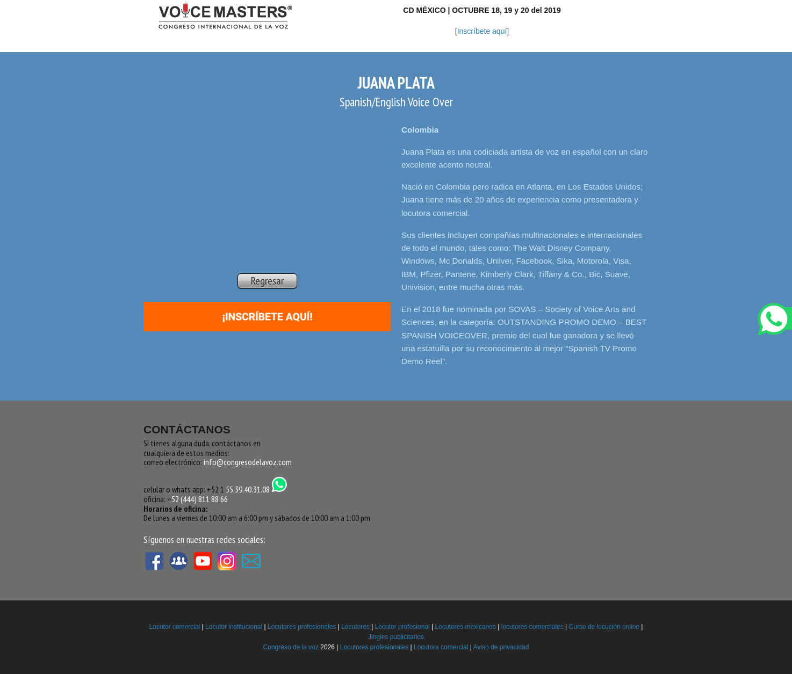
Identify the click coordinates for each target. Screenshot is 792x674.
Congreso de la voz (291, 647)
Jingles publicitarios (396, 637)
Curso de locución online (604, 626)
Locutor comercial (174, 626)
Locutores (355, 626)
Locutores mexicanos (465, 626)
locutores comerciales (532, 626)
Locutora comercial (441, 647)
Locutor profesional (402, 626)
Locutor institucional (233, 626)
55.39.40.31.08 (256, 489)
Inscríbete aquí (482, 31)
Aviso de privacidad (501, 647)
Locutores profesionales (302, 626)
